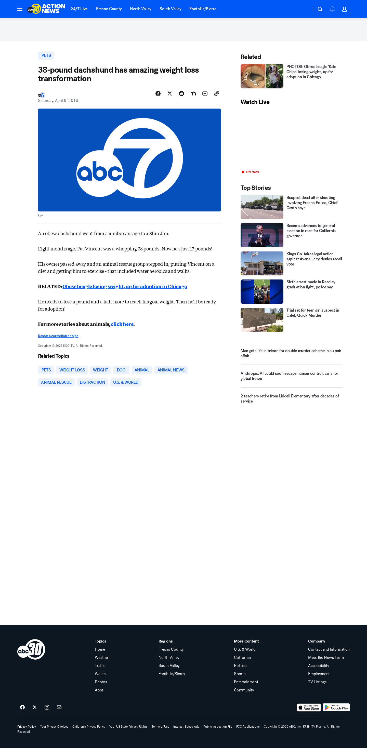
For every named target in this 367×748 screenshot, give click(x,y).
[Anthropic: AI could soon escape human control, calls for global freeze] (292, 378)
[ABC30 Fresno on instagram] (47, 707)
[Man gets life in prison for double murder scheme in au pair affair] (292, 353)
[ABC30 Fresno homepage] (46, 9)
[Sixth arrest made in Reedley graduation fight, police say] (292, 291)
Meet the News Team (326, 658)
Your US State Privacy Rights (128, 726)
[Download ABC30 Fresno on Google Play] (336, 707)
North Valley (140, 8)
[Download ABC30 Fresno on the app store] (309, 707)
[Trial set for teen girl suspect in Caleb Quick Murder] (292, 320)
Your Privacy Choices (54, 726)
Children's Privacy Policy (88, 726)
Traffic (100, 666)
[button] (20, 9)
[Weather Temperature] (304, 9)
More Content (246, 641)
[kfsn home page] (31, 649)
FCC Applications (248, 726)
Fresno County (109, 8)
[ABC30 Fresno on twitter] (35, 707)
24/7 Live (79, 8)
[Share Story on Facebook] (158, 93)
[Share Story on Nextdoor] (193, 93)
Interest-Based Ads (186, 726)
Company (316, 641)
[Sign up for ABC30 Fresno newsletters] (59, 707)
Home (100, 649)
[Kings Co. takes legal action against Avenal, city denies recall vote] (292, 263)
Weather (102, 658)
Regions (166, 641)
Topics (100, 641)
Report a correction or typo (58, 335)
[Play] (292, 138)
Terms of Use (160, 726)
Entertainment (246, 682)
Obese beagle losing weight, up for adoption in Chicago (124, 286)
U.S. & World (244, 649)
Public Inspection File (217, 726)
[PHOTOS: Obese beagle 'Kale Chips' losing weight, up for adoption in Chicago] (292, 76)
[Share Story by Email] (205, 93)
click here (122, 323)
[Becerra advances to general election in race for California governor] (292, 235)
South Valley (170, 8)
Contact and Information (329, 649)
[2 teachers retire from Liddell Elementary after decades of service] (292, 401)
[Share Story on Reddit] (181, 93)
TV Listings (317, 682)
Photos (101, 682)
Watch (100, 674)
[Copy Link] (216, 93)
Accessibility (318, 666)
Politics (240, 666)
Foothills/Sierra (202, 8)
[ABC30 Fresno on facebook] (22, 707)
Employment (319, 674)
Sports (239, 674)
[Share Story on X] (169, 93)
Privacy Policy (26, 726)
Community (244, 690)
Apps (99, 690)
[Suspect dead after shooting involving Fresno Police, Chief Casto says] (292, 207)
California (242, 658)
